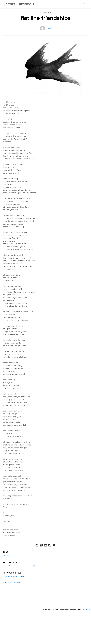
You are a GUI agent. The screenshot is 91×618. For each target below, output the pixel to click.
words (6, 555)
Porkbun (87, 609)
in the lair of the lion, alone (13, 576)
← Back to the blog (11, 582)
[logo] (21, 4)
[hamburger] (84, 4)
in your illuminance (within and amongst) (19, 566)
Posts (48, 28)
